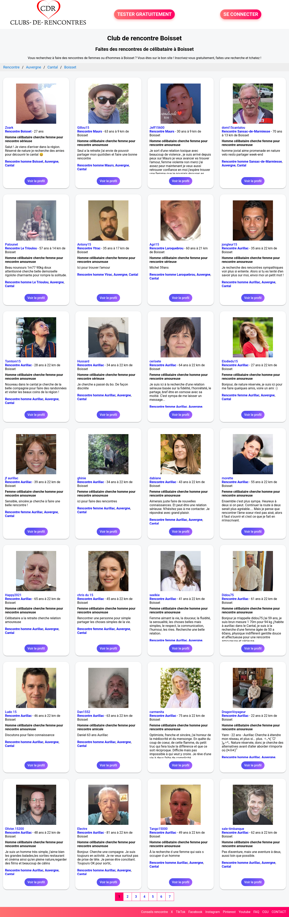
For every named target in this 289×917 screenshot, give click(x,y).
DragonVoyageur (234, 712)
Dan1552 (83, 712)
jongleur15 (229, 244)
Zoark (9, 128)
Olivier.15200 (14, 829)
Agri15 (154, 244)
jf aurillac (11, 478)
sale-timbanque (233, 829)
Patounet (11, 244)
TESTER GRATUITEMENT (144, 14)
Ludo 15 (11, 712)
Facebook (195, 912)
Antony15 (84, 244)
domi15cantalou (233, 128)
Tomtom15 (13, 361)
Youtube (244, 912)
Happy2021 (13, 595)
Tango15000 (159, 829)
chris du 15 (85, 595)
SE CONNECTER (240, 14)
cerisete (155, 361)
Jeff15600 (157, 128)
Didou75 (228, 595)
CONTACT (279, 912)
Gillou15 (83, 128)
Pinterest (229, 912)
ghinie (81, 478)
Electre (82, 829)
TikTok (180, 912)
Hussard (83, 361)
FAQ (256, 912)
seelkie (155, 595)
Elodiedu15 (230, 361)
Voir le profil (36, 181)
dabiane (155, 478)
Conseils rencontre (154, 912)
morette (227, 478)
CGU (265, 912)
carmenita (157, 712)
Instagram (212, 912)
